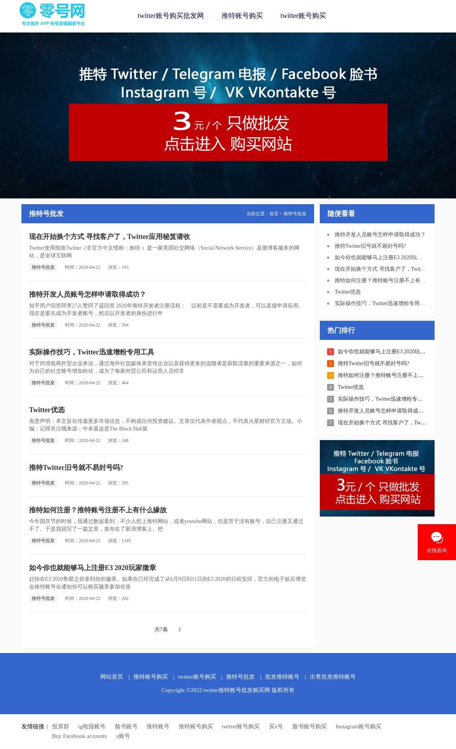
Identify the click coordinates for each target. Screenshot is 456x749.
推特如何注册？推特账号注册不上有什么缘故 (98, 510)
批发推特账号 (282, 677)
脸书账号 (126, 727)
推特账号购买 (242, 16)
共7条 (161, 630)
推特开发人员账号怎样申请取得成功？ (87, 295)
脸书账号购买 (309, 727)
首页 (273, 214)
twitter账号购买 (303, 16)
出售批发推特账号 (333, 677)
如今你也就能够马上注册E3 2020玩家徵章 (92, 568)
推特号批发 (294, 214)
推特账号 (158, 727)
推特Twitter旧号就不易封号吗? (76, 468)
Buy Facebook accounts (79, 736)
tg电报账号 (92, 727)
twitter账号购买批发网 (171, 16)
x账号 (123, 736)
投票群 (60, 727)
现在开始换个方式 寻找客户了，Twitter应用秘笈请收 (109, 237)
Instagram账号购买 (358, 727)
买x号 (276, 727)
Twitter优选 (47, 410)
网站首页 (111, 677)
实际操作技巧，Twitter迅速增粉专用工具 (91, 352)
